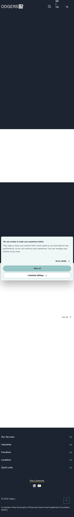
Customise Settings (37, 275)
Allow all (37, 268)
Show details (60, 261)
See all (66, 317)
